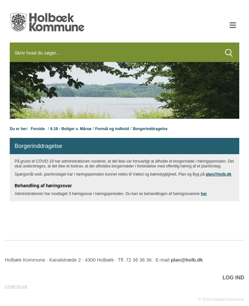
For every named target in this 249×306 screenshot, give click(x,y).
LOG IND (233, 277)
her (204, 193)
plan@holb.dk (218, 174)
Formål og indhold (112, 129)
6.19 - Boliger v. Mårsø (70, 129)
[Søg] (114, 53)
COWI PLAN (16, 287)
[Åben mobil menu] (232, 25)
